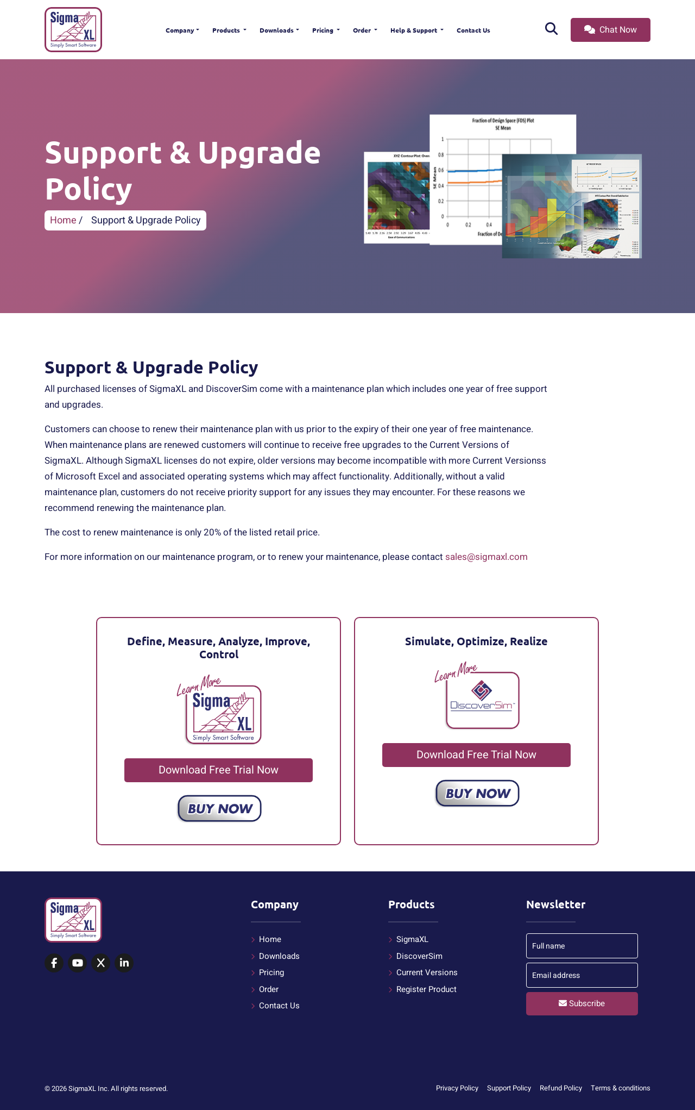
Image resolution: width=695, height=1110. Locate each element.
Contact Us (473, 30)
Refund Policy (561, 1088)
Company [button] (180, 30)
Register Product (426, 989)
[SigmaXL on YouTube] (77, 964)
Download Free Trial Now (219, 770)
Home (63, 220)
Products (227, 30)
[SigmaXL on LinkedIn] (124, 964)
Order (362, 30)
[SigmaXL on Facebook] (54, 964)
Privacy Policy (457, 1088)
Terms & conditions (620, 1088)
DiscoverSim (419, 956)
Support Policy (509, 1088)
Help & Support (414, 30)
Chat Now (610, 29)
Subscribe (582, 1003)
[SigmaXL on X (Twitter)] (100, 964)
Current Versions (427, 972)
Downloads (277, 30)
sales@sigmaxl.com (486, 557)
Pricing (323, 30)
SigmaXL (412, 939)
